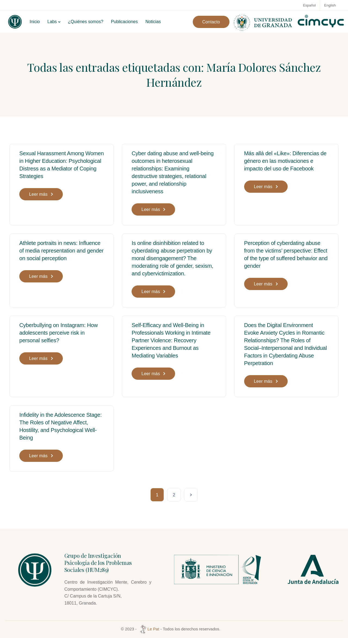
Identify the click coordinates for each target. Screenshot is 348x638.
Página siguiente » (191, 495)
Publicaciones (124, 21)
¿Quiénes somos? (85, 21)
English (330, 5)
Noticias (153, 21)
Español (309, 5)
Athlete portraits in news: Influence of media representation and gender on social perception (61, 250)
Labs (52, 21)
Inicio (35, 21)
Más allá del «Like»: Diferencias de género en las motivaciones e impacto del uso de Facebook (285, 161)
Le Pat (149, 629)
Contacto (211, 22)
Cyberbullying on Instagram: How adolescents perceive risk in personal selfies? (58, 332)
